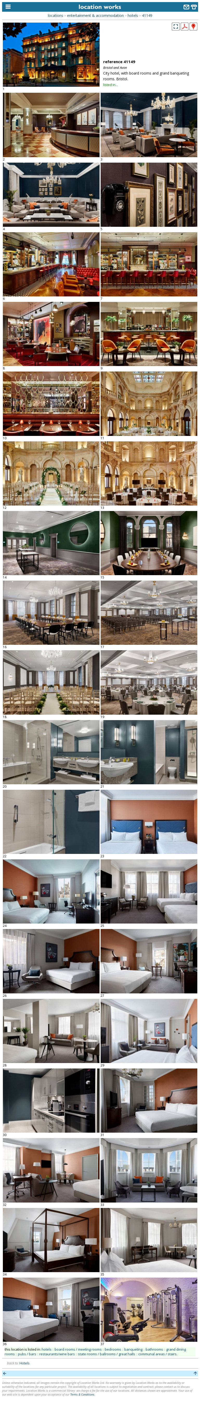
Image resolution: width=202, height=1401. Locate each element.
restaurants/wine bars (57, 1354)
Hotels (24, 1363)
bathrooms (154, 1349)
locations (55, 15)
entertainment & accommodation (95, 15)
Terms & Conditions (82, 1394)
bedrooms (113, 1349)
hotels (133, 15)
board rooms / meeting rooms (78, 1349)
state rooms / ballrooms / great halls (106, 1354)
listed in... (110, 84)
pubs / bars (27, 1354)
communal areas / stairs (157, 1354)
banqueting (133, 1349)
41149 (147, 15)
